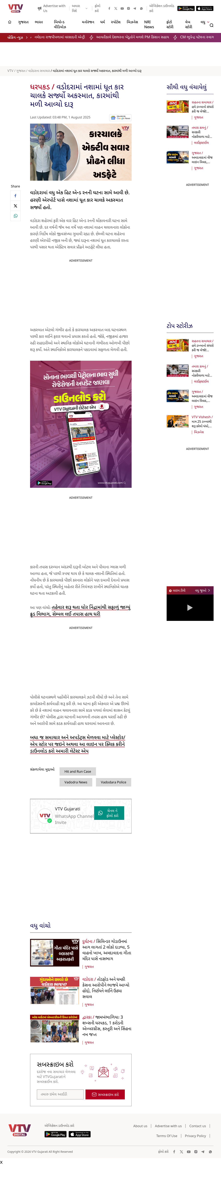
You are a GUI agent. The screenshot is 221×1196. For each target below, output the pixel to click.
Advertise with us (168, 1126)
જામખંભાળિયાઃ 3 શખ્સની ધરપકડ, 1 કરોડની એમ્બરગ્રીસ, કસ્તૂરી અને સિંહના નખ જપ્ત (106, 1026)
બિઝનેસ (199, 432)
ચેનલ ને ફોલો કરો (108, 813)
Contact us (197, 1126)
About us (140, 1126)
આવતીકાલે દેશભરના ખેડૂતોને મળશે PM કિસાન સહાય (137, 37)
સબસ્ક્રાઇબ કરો (105, 1094)
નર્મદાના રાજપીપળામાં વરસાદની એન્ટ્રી (65, 37)
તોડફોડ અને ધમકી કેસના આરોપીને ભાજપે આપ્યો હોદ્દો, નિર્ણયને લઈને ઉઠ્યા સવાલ (105, 988)
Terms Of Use (166, 1136)
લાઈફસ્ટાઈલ (201, 143)
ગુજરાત (20, 71)
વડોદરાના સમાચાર (39, 71)
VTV (10, 71)
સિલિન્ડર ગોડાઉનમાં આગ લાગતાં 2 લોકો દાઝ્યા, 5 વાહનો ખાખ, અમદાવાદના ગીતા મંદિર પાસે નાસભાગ (106, 950)
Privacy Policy (195, 1136)
